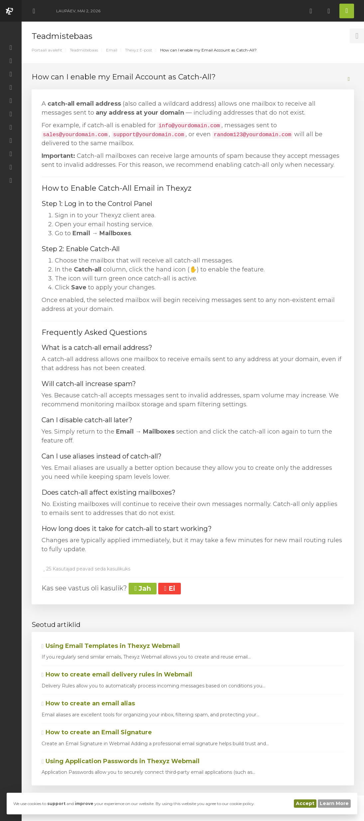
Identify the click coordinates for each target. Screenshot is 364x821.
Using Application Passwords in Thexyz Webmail (120, 761)
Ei (169, 588)
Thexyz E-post (138, 50)
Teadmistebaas (84, 50)
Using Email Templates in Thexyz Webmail (111, 646)
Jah (142, 588)
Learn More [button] (334, 803)
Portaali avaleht (47, 50)
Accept (305, 803)
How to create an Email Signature (97, 732)
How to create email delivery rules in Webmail (117, 674)
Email (111, 50)
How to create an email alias (88, 703)
